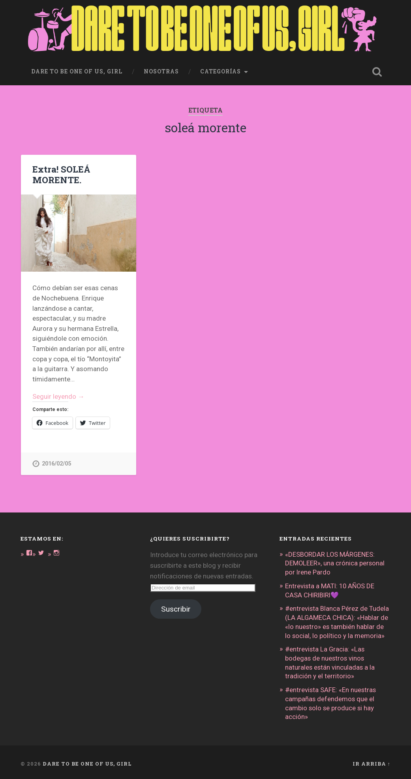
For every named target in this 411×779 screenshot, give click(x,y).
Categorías (220, 71)
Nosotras (161, 71)
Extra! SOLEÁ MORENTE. (61, 174)
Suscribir (176, 609)
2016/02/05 (56, 464)
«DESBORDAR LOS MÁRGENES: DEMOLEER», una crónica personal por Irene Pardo (335, 563)
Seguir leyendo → (58, 396)
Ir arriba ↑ (371, 760)
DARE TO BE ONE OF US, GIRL (87, 760)
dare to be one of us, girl (76, 71)
